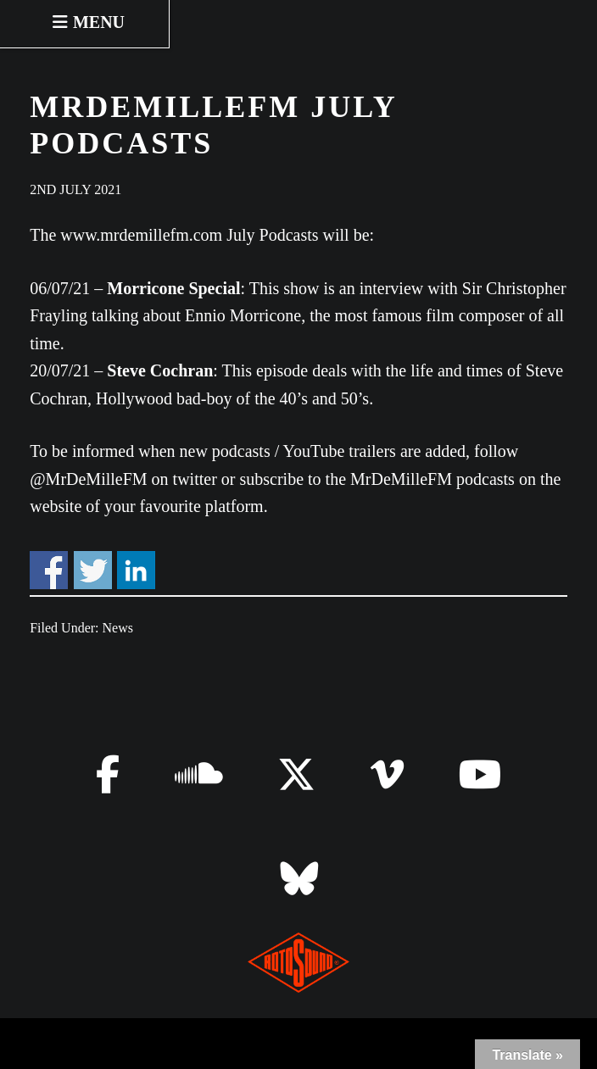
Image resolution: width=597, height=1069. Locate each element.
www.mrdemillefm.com (141, 234)
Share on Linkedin (136, 570)
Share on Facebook (49, 570)
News (118, 628)
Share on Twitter (93, 570)
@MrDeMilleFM (88, 479)
